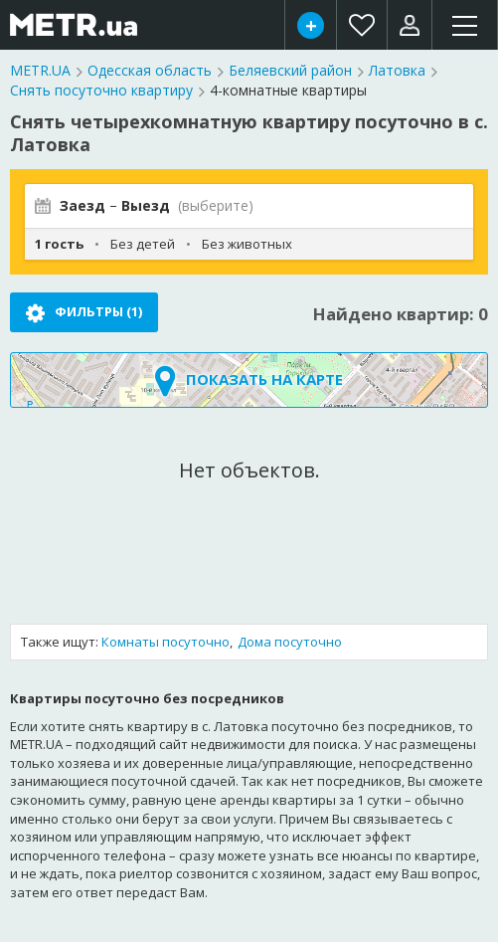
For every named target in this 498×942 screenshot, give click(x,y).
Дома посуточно (290, 642)
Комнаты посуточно (165, 642)
